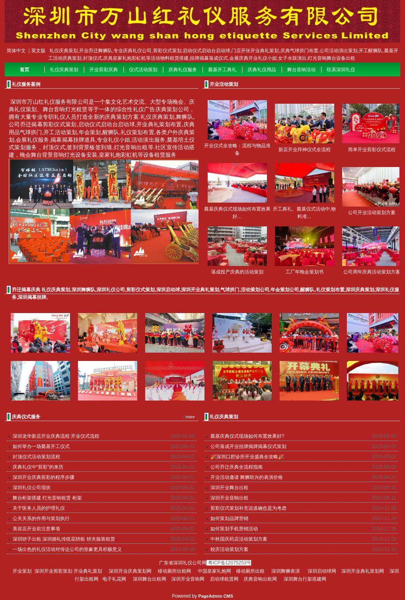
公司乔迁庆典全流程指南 (236, 467)
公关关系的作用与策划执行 (41, 518)
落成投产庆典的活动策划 (237, 272)
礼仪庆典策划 (64, 69)
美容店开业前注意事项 (36, 529)
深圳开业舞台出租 (229, 487)
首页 (24, 69)
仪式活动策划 (143, 69)
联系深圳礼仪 (341, 69)
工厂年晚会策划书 (305, 272)
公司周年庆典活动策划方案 (371, 272)
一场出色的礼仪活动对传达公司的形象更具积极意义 (67, 549)
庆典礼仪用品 (262, 69)
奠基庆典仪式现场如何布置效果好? (247, 436)
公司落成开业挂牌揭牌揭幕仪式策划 (248, 446)
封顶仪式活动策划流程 (36, 456)
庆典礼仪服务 (182, 69)
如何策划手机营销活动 (234, 529)
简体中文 (16, 50)
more (190, 417)
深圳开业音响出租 (229, 498)
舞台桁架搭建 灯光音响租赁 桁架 (47, 498)
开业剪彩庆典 (103, 69)
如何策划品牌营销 (229, 518)
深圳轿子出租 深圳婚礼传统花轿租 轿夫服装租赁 (64, 539)
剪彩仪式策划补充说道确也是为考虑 (248, 508)
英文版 (38, 50)
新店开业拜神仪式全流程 (304, 149)
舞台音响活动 (301, 69)
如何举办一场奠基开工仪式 (41, 446)
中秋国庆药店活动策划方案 (238, 539)
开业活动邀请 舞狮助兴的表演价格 (246, 477)
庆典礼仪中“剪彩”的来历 (38, 467)
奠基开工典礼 (222, 69)
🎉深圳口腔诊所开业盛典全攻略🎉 (247, 456)
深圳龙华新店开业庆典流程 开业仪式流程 (56, 436)
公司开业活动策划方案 (372, 212)
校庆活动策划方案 (229, 549)
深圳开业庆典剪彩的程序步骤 (43, 477)
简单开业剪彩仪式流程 (372, 149)
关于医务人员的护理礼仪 (39, 508)
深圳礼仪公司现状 (32, 487)
